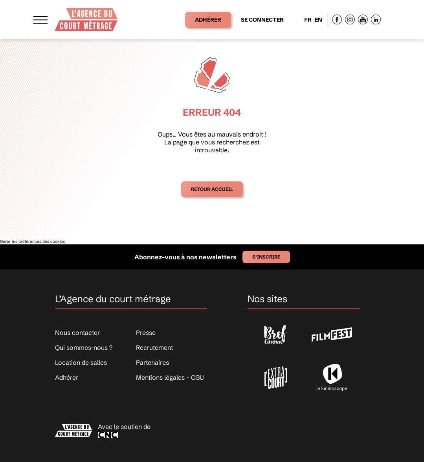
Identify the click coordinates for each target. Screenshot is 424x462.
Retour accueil (212, 189)
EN (318, 19)
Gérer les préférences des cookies (32, 241)
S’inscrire (266, 257)
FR (308, 20)
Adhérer (208, 19)
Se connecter (262, 19)
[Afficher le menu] (40, 19)
